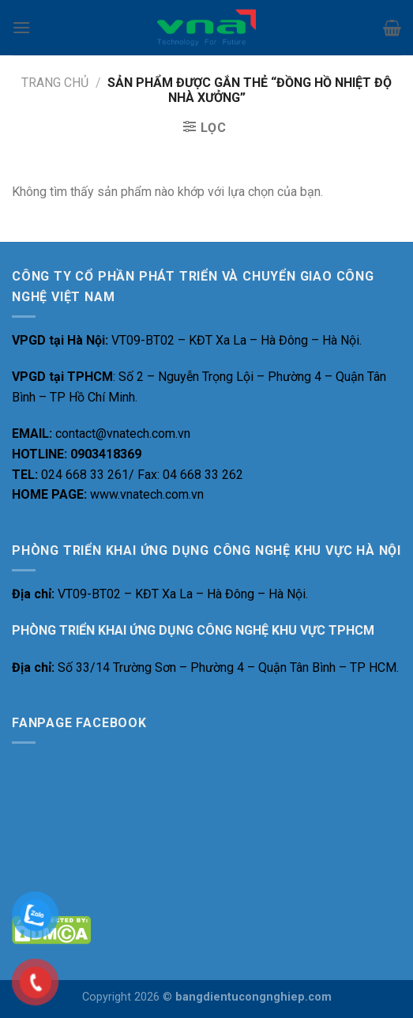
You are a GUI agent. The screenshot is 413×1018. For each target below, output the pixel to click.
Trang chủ (54, 82)
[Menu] (21, 27)
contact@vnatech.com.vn (122, 433)
